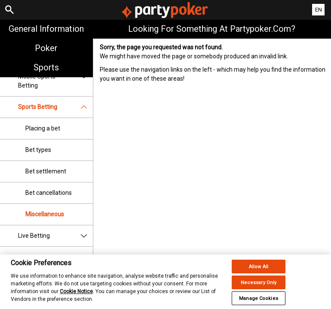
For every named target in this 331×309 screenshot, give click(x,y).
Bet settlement (45, 171)
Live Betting (55, 235)
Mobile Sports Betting (55, 81)
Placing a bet (42, 128)
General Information (46, 29)
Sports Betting (55, 107)
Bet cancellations (48, 192)
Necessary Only (259, 289)
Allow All (258, 273)
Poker (46, 48)
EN (318, 9)
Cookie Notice (76, 298)
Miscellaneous (44, 214)
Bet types (38, 149)
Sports (46, 67)
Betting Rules (55, 257)
